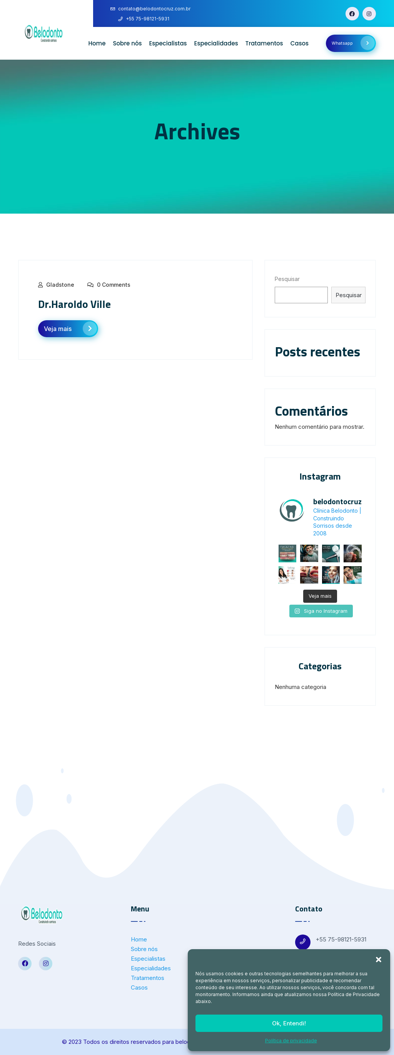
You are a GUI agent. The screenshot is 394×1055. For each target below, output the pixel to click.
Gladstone (60, 284)
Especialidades (216, 43)
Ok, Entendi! (289, 1023)
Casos (299, 43)
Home (96, 43)
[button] (378, 959)
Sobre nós (127, 43)
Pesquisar (287, 279)
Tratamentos (264, 43)
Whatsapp (353, 43)
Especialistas (168, 43)
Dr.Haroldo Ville (74, 304)
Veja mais (70, 328)
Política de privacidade (291, 1040)
